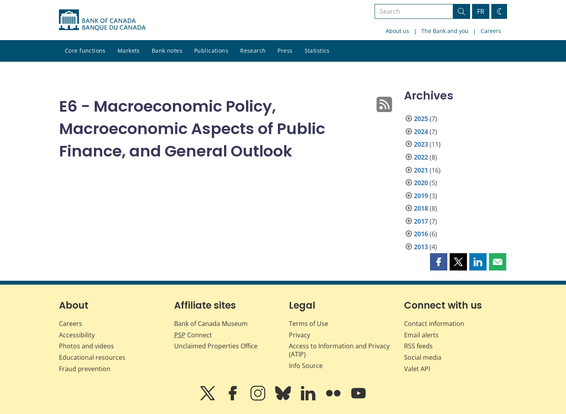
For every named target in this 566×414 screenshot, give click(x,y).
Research (253, 50)
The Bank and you (445, 31)
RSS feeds (418, 346)
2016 (421, 234)
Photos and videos (86, 346)
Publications (211, 50)
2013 (421, 247)
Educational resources (92, 357)
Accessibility (77, 335)
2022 (421, 157)
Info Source (306, 365)
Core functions (85, 50)
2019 (421, 195)
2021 (421, 170)
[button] (438, 261)
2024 (421, 131)
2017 (421, 221)
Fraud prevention (84, 368)
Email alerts (421, 335)
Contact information (434, 323)
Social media (422, 357)
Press (284, 50)
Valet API (417, 368)
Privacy (299, 335)
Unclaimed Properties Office (215, 346)
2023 (421, 144)
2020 (421, 182)
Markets (129, 50)
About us (397, 31)
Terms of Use (308, 323)
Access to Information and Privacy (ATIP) (339, 350)
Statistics (317, 50)
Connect (193, 335)
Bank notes (167, 50)
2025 (421, 118)
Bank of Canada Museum (211, 323)
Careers (491, 31)
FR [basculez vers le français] (480, 11)
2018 (421, 208)
